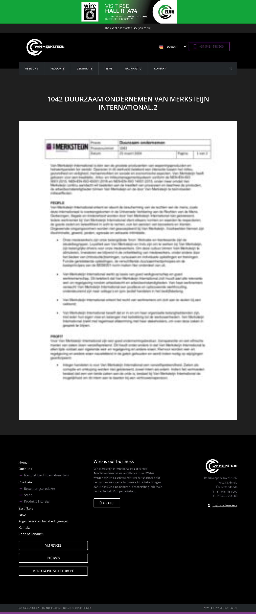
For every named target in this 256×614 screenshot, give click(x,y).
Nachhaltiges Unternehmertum (46, 475)
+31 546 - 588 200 (211, 46)
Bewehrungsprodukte (39, 489)
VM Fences (53, 545)
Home (23, 462)
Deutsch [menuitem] (172, 46)
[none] (171, 46)
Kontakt (160, 68)
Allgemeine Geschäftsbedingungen (43, 521)
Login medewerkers (225, 505)
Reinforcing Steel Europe (53, 571)
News (108, 68)
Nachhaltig (133, 68)
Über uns (31, 68)
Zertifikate (84, 68)
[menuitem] (174, 46)
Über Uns (107, 503)
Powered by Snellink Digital (220, 607)
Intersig (53, 558)
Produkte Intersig (36, 501)
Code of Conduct (31, 534)
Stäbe (28, 495)
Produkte (57, 68)
